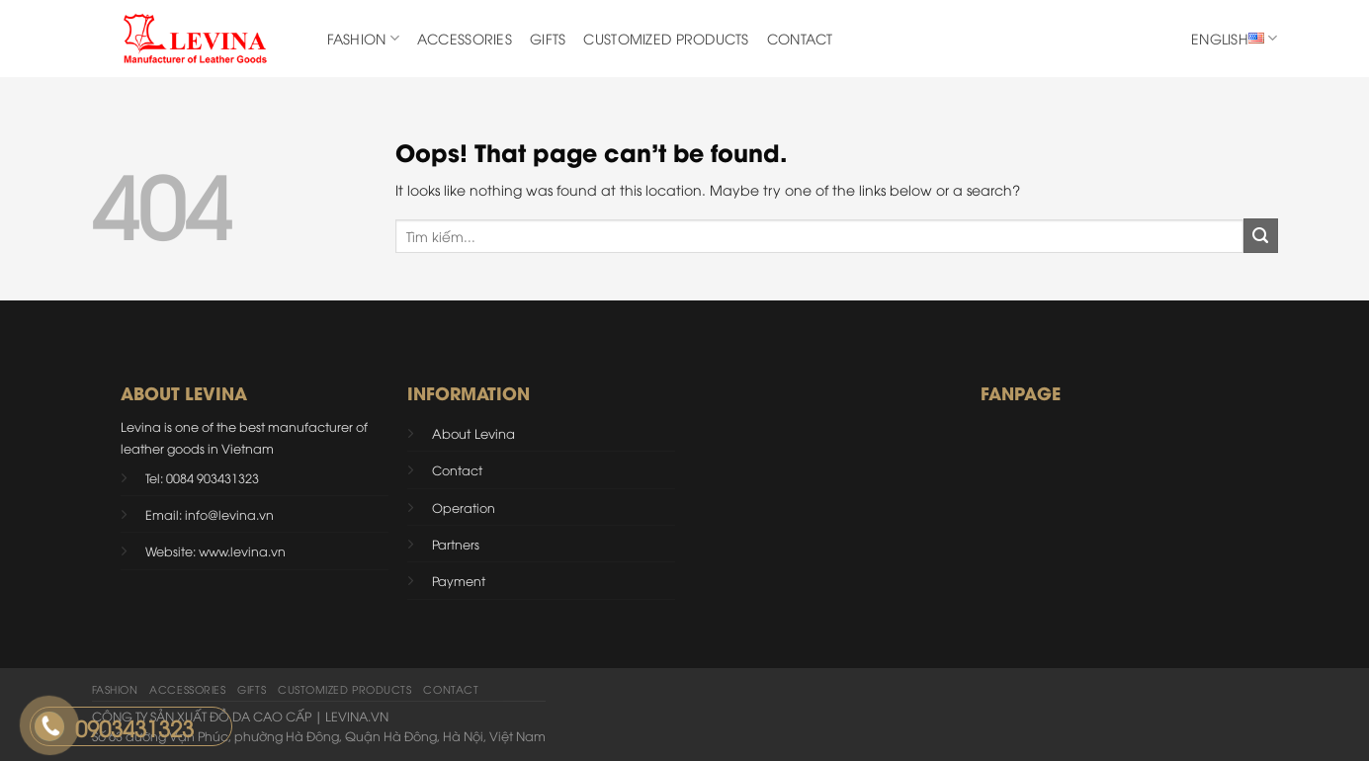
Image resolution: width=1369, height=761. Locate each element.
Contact (800, 38)
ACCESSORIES (464, 38)
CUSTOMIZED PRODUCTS (665, 38)
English (1234, 38)
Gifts (547, 38)
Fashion (363, 38)
